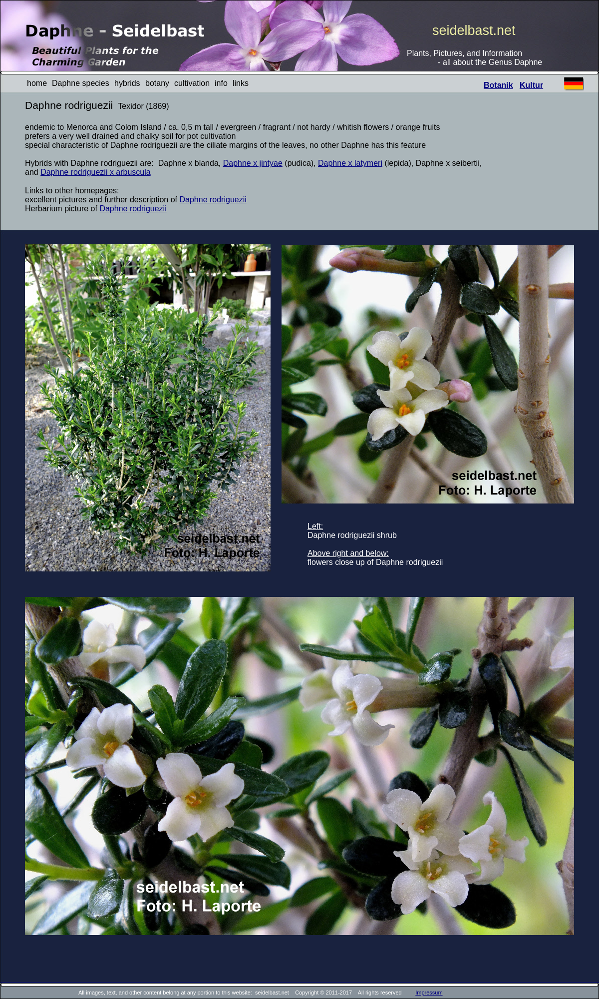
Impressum (428, 993)
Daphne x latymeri (350, 163)
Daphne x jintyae (253, 163)
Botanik (498, 85)
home (37, 83)
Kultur (531, 85)
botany (157, 83)
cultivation (192, 83)
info (221, 83)
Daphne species (80, 83)
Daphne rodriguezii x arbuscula (95, 172)
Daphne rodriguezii (213, 199)
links (241, 83)
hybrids (127, 83)
